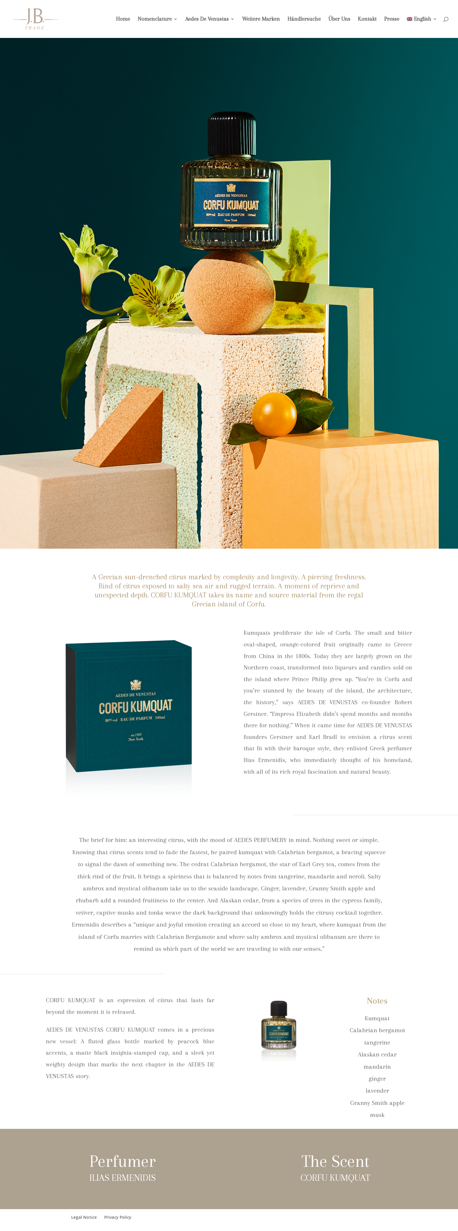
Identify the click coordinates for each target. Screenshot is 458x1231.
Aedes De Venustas (207, 19)
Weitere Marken (261, 19)
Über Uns (339, 19)
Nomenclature (155, 19)
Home (123, 19)
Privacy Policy (117, 1217)
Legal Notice (84, 1217)
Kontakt (367, 19)
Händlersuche (304, 19)
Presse (391, 19)
